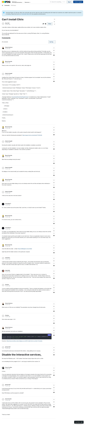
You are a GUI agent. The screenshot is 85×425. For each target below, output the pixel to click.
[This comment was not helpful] (53, 53)
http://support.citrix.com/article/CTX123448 (32, 135)
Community (6, 5)
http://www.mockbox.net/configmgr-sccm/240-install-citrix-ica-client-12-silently (24, 341)
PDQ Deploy (13, 5)
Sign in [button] (69, 2)
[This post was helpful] (54, 19)
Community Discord (25, 14)
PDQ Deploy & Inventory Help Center (2, 5)
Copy (49, 335)
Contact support (78, 1)
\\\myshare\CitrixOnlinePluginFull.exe (20, 97)
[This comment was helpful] (53, 48)
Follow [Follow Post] (49, 23)
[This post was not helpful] (54, 24)
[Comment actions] (54, 55)
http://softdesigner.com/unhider (25, 248)
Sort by (51, 42)
